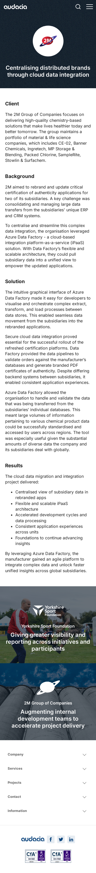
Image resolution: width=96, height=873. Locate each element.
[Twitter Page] (61, 839)
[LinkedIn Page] (71, 839)
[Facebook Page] (51, 839)
